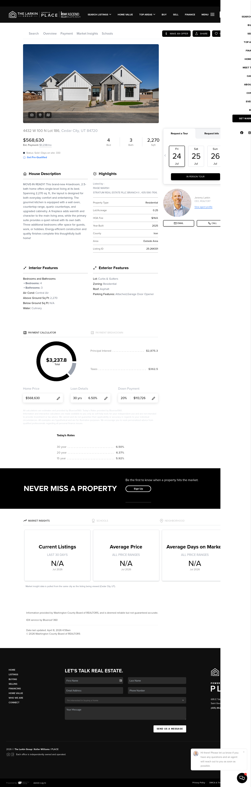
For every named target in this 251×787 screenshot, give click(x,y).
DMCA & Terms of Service (221, 782)
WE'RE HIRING (231, 14)
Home (12, 670)
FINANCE (190, 14)
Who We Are (16, 698)
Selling (13, 684)
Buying (13, 679)
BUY (164, 14)
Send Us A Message (170, 728)
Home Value (125, 14)
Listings (13, 674)
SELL (175, 14)
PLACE (54, 749)
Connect (14, 702)
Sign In (238, 3)
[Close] (244, 752)
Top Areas (147, 14)
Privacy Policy (198, 782)
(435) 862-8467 (219, 708)
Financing (15, 688)
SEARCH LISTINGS (99, 14)
